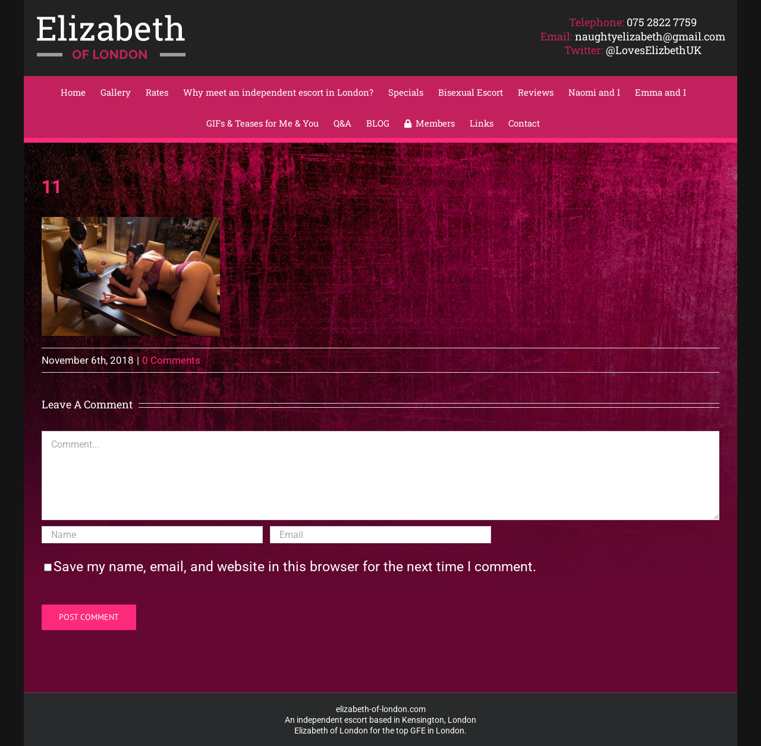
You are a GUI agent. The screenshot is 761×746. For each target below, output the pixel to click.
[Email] (380, 534)
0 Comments (171, 360)
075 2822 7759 (662, 22)
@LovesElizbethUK (654, 50)
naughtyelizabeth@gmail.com (650, 36)
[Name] (152, 534)
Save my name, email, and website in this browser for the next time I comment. (295, 567)
